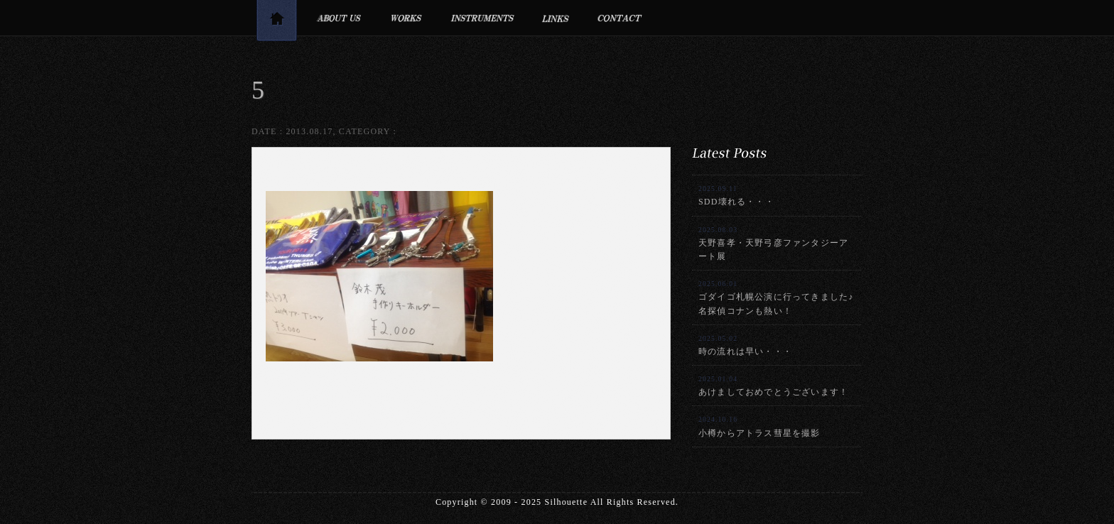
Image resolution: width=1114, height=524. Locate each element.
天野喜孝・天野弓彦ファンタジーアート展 (773, 243)
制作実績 (406, 18)
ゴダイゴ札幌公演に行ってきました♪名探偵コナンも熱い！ (775, 297)
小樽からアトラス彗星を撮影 (759, 426)
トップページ (276, 23)
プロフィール (338, 18)
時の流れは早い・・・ (745, 345)
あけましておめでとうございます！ (773, 386)
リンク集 (556, 18)
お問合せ (619, 18)
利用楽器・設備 (482, 18)
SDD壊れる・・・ (736, 196)
